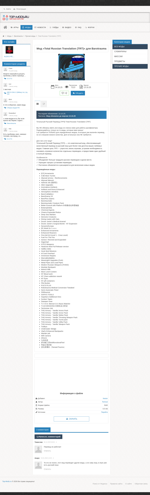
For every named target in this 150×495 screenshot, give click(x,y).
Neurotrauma (11, 123)
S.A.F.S (9, 78)
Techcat (105, 402)
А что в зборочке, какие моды (14, 105)
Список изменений (44, 104)
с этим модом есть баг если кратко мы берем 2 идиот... (13, 119)
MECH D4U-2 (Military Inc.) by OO (17, 93)
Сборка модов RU (13, 108)
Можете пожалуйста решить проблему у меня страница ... (14, 75)
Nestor (105, 398)
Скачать (71, 419)
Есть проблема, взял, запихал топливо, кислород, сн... (14, 135)
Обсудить (78, 93)
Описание (37, 104)
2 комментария (42, 430)
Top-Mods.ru (6, 481)
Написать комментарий (49, 436)
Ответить (47, 451)
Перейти (104, 412)
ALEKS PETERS (9, 56)
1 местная (7, 89)
